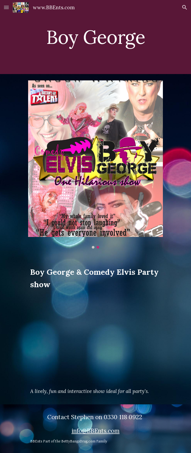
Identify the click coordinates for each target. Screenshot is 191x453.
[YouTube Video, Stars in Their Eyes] (95, 338)
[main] (95, 37)
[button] (6, 7)
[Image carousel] (95, 164)
